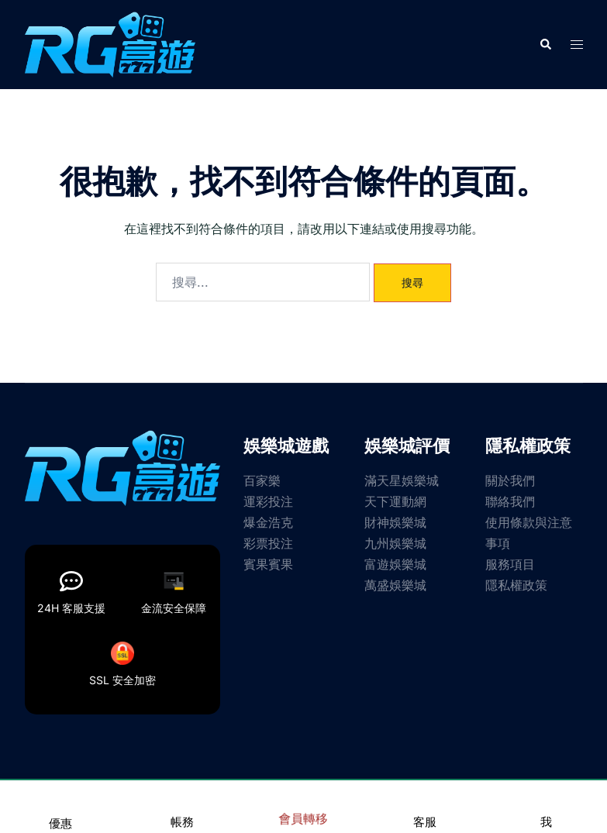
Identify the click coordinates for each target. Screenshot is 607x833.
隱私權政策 (516, 585)
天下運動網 (395, 501)
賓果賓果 (268, 564)
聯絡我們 (510, 501)
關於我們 (510, 480)
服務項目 (510, 564)
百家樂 (262, 480)
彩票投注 (268, 543)
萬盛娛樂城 (395, 585)
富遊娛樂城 (395, 564)
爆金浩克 (268, 522)
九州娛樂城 (395, 543)
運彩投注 (268, 501)
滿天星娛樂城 (401, 480)
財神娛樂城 (395, 522)
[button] (545, 44)
